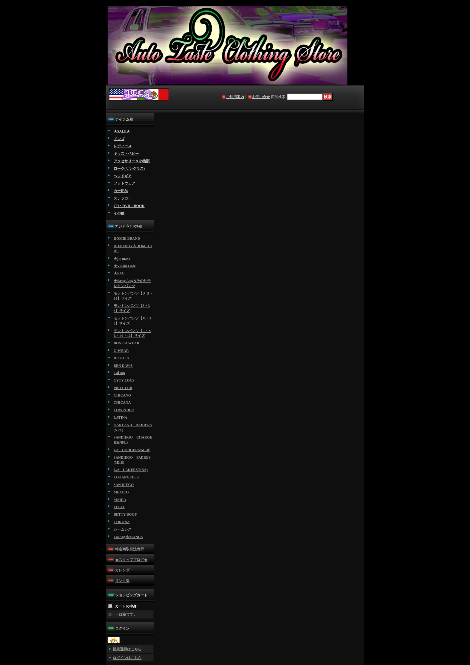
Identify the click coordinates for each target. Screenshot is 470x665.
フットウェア (124, 183)
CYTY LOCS (124, 380)
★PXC (119, 273)
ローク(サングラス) (129, 168)
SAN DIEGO (124, 485)
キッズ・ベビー (126, 153)
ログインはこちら (127, 658)
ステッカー (123, 198)
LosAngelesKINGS (128, 537)
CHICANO (122, 395)
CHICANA (122, 402)
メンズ (119, 139)
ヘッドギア (123, 176)
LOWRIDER (124, 410)
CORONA (121, 522)
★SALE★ (122, 131)
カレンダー (124, 570)
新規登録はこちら (127, 649)
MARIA (120, 500)
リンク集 (122, 581)
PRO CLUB (123, 388)
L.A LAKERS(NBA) (131, 470)
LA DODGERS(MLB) (132, 450)
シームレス (123, 529)
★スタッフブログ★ (131, 560)
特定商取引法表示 (129, 549)
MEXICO (121, 492)
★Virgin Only (124, 266)
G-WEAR (121, 351)
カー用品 (121, 191)
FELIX (119, 507)
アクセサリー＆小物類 (132, 161)
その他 (119, 213)
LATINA (120, 417)
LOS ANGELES (126, 477)
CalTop (119, 373)
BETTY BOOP (125, 514)
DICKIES (121, 358)
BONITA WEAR (126, 343)
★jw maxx (122, 258)
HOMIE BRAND (127, 238)
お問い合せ (261, 97)
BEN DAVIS (123, 366)
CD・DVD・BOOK (129, 206)
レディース (123, 146)
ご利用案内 (235, 97)
